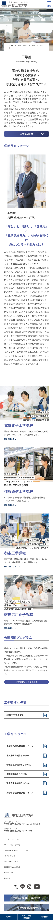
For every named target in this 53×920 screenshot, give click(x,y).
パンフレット (26, 917)
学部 (33, 45)
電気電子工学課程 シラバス (19, 755)
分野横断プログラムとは (26, 682)
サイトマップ (9, 856)
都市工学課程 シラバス (17, 774)
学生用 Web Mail (11, 861)
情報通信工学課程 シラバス (19, 765)
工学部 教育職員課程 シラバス (20, 793)
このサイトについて (12, 839)
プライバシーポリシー (13, 845)
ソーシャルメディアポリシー (16, 850)
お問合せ (44, 917)
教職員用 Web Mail (12, 867)
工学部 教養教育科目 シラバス (20, 746)
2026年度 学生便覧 (15, 715)
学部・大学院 (22, 45)
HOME (11, 45)
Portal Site (8, 873)
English (7, 878)
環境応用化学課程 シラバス (19, 783)
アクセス (9, 917)
